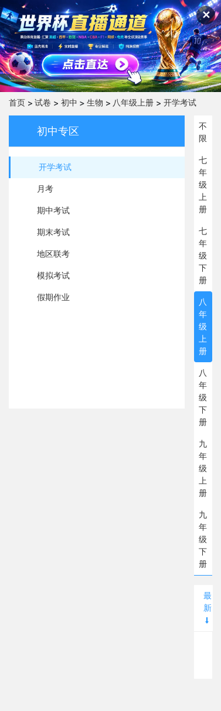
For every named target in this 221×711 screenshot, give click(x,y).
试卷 (43, 102)
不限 (203, 132)
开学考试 (180, 102)
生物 (95, 102)
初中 (69, 102)
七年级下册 (203, 255)
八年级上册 (133, 102)
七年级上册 (203, 184)
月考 (45, 188)
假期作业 (53, 297)
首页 (17, 102)
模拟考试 (53, 275)
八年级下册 (203, 397)
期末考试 (53, 232)
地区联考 (53, 253)
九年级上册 (203, 468)
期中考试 (53, 210)
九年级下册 (203, 539)
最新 (207, 607)
